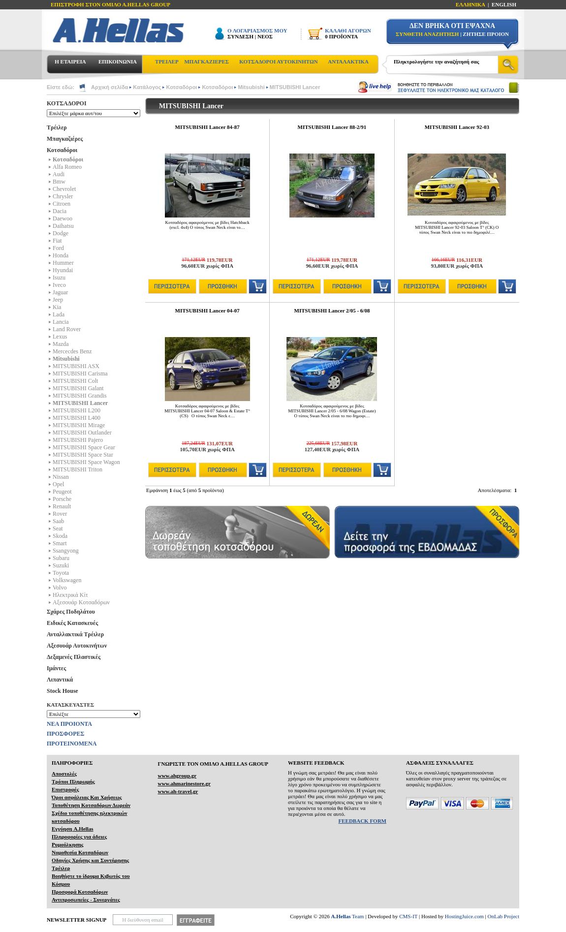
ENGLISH (504, 4)
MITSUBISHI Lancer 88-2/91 (332, 127)
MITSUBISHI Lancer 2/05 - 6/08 (332, 310)
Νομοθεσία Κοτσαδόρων (80, 852)
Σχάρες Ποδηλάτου (71, 611)
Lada (58, 314)
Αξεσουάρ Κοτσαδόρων (81, 602)
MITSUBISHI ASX (76, 366)
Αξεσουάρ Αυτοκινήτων (77, 645)
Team (347, 916)
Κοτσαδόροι (181, 87)
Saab (58, 521)
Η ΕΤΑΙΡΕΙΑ (70, 61)
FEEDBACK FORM (362, 821)
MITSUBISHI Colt (75, 380)
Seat (58, 528)
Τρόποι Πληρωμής (73, 781)
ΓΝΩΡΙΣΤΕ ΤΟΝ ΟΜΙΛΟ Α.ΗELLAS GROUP (212, 764)
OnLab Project (503, 916)
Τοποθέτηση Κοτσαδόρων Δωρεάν (91, 805)
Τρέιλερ (57, 127)
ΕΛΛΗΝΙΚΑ (470, 4)
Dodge (60, 233)
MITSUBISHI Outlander (82, 432)
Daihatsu (63, 225)
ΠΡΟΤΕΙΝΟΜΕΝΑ (71, 743)
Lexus (60, 336)
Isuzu (59, 277)
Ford (58, 248)
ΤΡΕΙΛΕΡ (167, 61)
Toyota (61, 572)
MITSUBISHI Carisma (80, 373)
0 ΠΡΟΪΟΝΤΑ (341, 36)
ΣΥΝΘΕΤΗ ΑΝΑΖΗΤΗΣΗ (427, 34)
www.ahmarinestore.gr (183, 783)
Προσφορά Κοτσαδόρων (80, 892)
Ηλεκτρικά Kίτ (70, 594)
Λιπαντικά (60, 679)
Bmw (59, 181)
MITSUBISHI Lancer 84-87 (207, 127)
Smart (60, 543)
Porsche (62, 499)
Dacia (59, 211)
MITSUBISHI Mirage (79, 425)
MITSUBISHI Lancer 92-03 (457, 127)
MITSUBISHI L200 (76, 410)
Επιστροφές (65, 789)
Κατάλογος (147, 87)
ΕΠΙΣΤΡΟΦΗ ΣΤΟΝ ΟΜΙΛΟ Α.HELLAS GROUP (110, 4)
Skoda (60, 535)
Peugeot (62, 491)
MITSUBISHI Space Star (83, 454)
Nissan (61, 476)
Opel (58, 484)
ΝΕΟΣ (265, 36)
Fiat (57, 240)
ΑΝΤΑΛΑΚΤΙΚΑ (348, 61)
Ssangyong (66, 550)
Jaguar (60, 292)
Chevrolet (64, 189)
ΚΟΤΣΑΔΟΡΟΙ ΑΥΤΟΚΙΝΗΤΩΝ (278, 61)
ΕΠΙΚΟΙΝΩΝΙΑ (117, 61)
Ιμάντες (56, 668)
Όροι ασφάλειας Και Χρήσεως (87, 797)
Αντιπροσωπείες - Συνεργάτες (86, 899)
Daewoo (62, 218)
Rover (60, 513)
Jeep (58, 299)
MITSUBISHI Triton (77, 469)
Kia (57, 307)
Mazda (61, 344)
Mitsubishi (251, 87)
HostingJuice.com (464, 916)
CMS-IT (408, 916)
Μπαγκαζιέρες (65, 138)
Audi (58, 174)
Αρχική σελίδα (109, 87)
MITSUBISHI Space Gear (84, 447)
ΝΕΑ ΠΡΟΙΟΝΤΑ (69, 723)
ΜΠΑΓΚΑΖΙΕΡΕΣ (206, 61)
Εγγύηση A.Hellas (73, 829)
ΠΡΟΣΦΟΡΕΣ (65, 733)
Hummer (63, 262)
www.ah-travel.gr (177, 791)
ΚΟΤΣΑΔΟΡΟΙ (67, 103)
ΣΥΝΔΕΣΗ (240, 36)
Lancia (61, 321)
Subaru (61, 558)
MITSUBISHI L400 (76, 417)
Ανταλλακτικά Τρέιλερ (75, 634)
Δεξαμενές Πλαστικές (73, 656)
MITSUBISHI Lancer (295, 87)
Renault (62, 506)
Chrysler (63, 196)
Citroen (61, 203)
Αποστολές (64, 774)
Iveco (59, 284)
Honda (60, 255)
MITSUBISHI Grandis (80, 395)
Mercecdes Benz (72, 351)
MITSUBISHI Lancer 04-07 (207, 310)
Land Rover (67, 329)
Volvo (59, 587)
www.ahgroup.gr (176, 775)
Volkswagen (67, 580)
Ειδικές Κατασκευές (72, 623)
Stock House (62, 690)
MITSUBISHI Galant (78, 388)
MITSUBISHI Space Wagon (86, 462)
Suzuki (61, 565)
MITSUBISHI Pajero (78, 439)
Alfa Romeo (67, 166)
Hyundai (63, 270)
